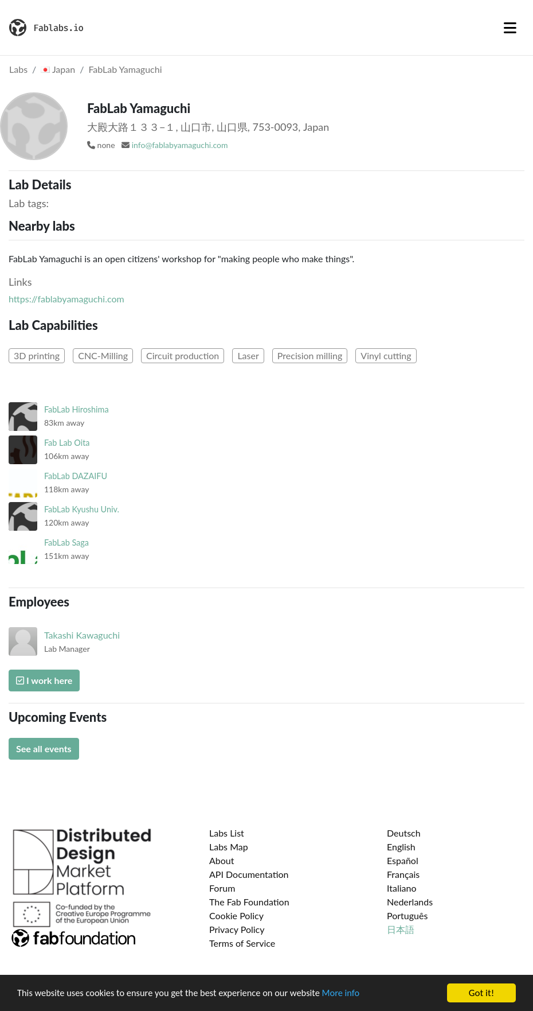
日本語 (400, 929)
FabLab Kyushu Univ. (81, 509)
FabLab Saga (66, 542)
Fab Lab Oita (66, 443)
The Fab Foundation (249, 901)
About (221, 860)
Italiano (402, 887)
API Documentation (249, 874)
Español (402, 860)
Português (407, 915)
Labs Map (228, 846)
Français (403, 874)
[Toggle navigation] (510, 27)
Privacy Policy (237, 929)
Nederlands (410, 901)
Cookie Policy (236, 915)
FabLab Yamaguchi (125, 69)
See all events (44, 748)
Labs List (226, 832)
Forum (222, 887)
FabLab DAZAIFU (75, 476)
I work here (44, 680)
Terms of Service (242, 943)
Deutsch (404, 832)
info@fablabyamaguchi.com (180, 145)
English (401, 846)
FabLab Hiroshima (76, 409)
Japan (58, 69)
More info (352, 993)
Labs (18, 69)
